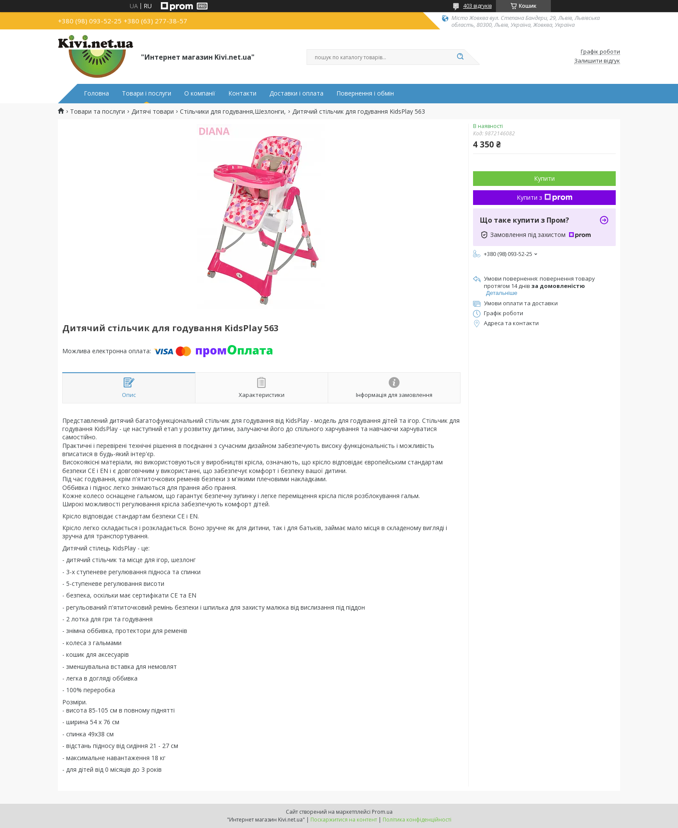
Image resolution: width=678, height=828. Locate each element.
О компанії (199, 93)
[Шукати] (460, 57)
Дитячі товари (152, 111)
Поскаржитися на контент (343, 819)
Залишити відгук (597, 61)
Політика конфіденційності (417, 819)
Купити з (544, 197)
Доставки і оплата (296, 93)
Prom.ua (382, 811)
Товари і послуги (146, 93)
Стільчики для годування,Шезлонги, (233, 111)
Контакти (242, 93)
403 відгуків (477, 6)
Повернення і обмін (365, 93)
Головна (96, 93)
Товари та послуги (97, 111)
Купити (544, 178)
